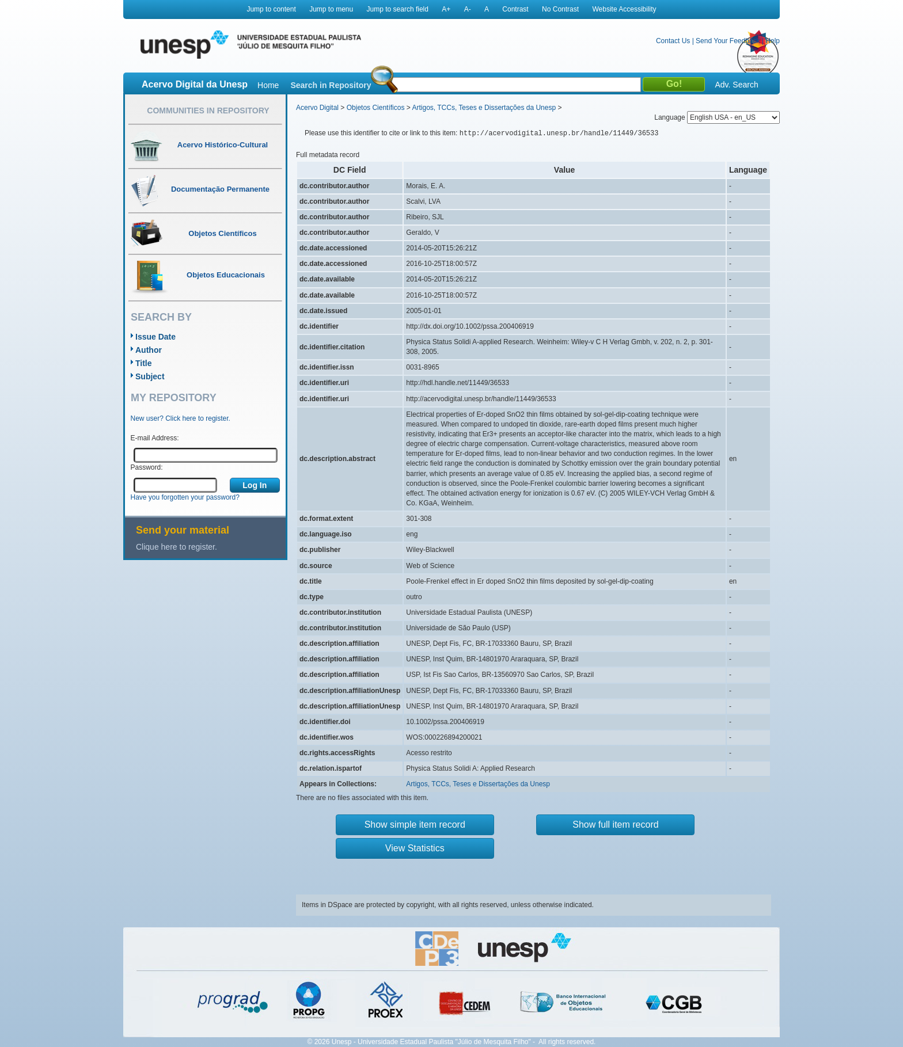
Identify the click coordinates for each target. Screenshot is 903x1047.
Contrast (515, 9)
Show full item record (615, 824)
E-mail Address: (155, 438)
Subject (150, 376)
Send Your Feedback (728, 41)
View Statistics (415, 848)
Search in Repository (330, 85)
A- (467, 9)
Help (772, 41)
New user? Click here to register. (180, 418)
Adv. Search (736, 84)
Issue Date (155, 336)
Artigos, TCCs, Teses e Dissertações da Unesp (484, 108)
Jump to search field (397, 9)
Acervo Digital (317, 108)
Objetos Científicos (376, 108)
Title (143, 363)
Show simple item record (415, 824)
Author (148, 350)
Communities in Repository (208, 110)
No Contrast (560, 9)
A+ (446, 9)
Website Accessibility (624, 9)
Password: (147, 467)
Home (268, 85)
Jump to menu (331, 9)
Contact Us (673, 41)
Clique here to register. (176, 546)
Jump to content (270, 9)
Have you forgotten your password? (185, 497)
